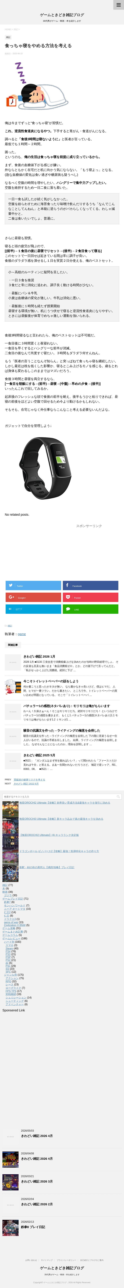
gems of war (11, 922)
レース (9, 984)
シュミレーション (16, 997)
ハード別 (9, 941)
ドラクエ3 (10, 919)
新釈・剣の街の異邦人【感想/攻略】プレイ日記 (46, 867)
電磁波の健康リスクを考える (29, 779)
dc (7, 963)
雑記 (10, 626)
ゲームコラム (10, 935)
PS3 (8, 954)
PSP (8, 957)
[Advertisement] (32, 552)
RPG (8, 981)
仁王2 (7, 912)
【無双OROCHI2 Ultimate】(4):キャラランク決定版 (49, 835)
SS (7, 968)
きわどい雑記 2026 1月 (39, 656)
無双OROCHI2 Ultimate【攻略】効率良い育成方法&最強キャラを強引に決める (64, 802)
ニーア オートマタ (14, 909)
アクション (12, 978)
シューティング (15, 1001)
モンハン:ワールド (14, 905)
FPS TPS (11, 991)
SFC (8, 971)
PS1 (8, 966)
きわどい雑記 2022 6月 (26, 783)
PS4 (8, 951)
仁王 (6, 915)
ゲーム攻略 (8, 928)
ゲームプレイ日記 (12, 898)
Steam (9, 948)
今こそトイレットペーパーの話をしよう (51, 681)
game (22, 634)
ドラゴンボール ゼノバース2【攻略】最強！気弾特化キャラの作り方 (59, 851)
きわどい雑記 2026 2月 (37, 1204)
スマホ (9, 945)
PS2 (8, 960)
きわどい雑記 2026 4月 (37, 1136)
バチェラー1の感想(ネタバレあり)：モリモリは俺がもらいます (66, 706)
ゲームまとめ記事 (12, 931)
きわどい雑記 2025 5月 (39, 755)
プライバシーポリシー (66, 1260)
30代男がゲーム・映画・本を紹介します (61, 1274)
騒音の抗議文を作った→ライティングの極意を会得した (61, 730)
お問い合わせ (31, 1260)
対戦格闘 (11, 994)
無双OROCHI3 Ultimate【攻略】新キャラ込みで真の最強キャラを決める (61, 819)
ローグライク (13, 988)
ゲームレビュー (11, 938)
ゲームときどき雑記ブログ (62, 15)
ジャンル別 (10, 974)
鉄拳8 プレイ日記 (33, 1227)
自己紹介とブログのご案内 (91, 1260)
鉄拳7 (7, 902)
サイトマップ (47, 1260)
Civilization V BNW (15, 925)
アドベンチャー (15, 1004)
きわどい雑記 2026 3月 (37, 1181)
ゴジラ (8, 895)
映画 (5, 892)
